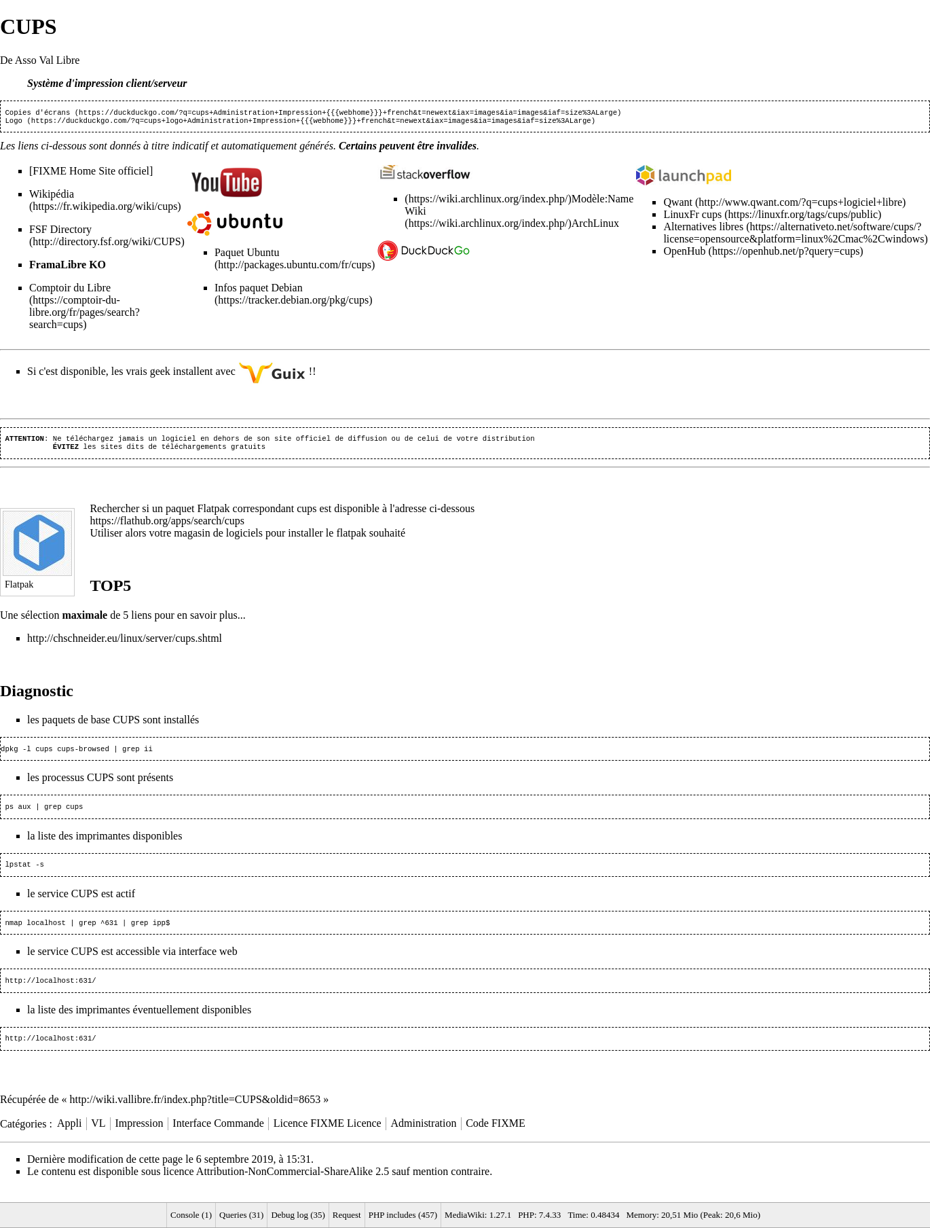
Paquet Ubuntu (247, 255)
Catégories (23, 1136)
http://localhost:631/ (50, 992)
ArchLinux (595, 226)
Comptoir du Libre (70, 290)
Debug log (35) (297, 1215)
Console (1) (191, 1215)
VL (98, 1136)
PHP (526, 1215)
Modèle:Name (603, 201)
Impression (139, 1136)
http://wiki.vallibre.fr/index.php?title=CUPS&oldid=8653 (195, 1113)
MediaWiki (465, 1215)
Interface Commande (218, 1136)
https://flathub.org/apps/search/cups (167, 526)
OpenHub (684, 253)
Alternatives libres (703, 229)
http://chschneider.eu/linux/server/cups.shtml (124, 643)
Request (347, 1215)
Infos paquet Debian (259, 290)
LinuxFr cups (692, 217)
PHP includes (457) (403, 1215)
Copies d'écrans (37, 113)
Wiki (415, 213)
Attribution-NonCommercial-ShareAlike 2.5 (292, 1185)
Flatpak (214, 514)
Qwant (677, 205)
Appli (69, 1136)
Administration (424, 1136)
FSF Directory (60, 232)
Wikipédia (51, 196)
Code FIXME (495, 1136)
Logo (13, 123)
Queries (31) (241, 1215)
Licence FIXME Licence (328, 1136)
